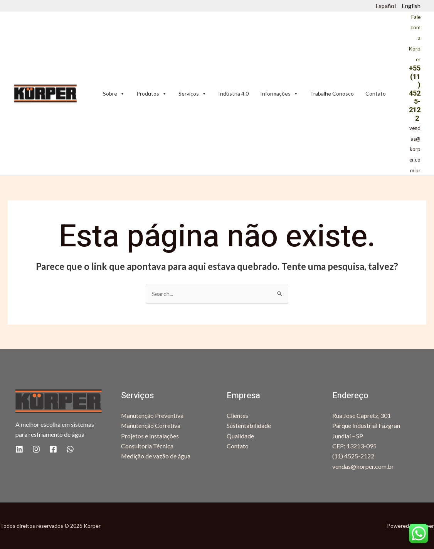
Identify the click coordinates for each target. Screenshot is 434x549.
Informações (279, 93)
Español (385, 5)
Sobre (114, 93)
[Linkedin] (19, 449)
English (411, 5)
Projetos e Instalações (150, 436)
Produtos (151, 93)
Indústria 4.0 (233, 93)
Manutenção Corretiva (151, 425)
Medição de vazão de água (156, 456)
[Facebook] (53, 449)
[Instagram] (36, 449)
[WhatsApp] (70, 449)
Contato (375, 93)
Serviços (192, 93)
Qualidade (240, 436)
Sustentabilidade (249, 425)
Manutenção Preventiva (152, 415)
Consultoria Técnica (147, 446)
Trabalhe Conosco (332, 93)
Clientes (237, 415)
